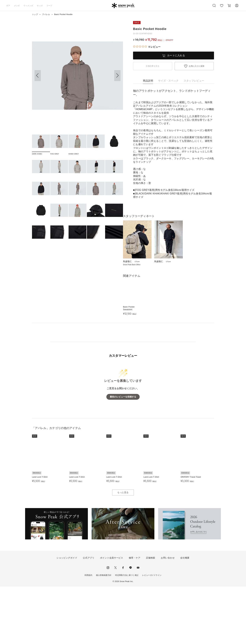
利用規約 (88, 611)
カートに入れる (176, 55)
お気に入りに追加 (196, 66)
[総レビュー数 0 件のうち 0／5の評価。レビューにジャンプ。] (146, 46)
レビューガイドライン (151, 611)
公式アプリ (88, 594)
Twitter (115, 603)
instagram (107, 603)
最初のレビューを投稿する (123, 433)
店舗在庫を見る (152, 66)
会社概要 (185, 594)
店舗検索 (150, 594)
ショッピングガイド (66, 594)
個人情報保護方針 (104, 611)
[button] (117, 75)
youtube (138, 603)
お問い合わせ (168, 594)
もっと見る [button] (123, 529)
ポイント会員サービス (111, 594)
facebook (123, 603)
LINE (130, 603)
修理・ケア (134, 594)
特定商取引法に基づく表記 (126, 611)
